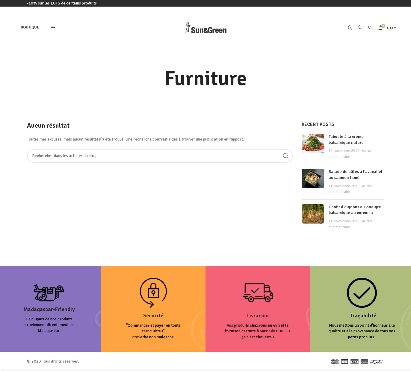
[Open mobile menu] (53, 28)
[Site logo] (205, 27)
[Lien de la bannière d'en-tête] (205, 3)
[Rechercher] (360, 28)
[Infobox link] (49, 309)
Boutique (30, 27)
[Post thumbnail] (313, 146)
